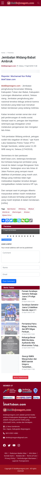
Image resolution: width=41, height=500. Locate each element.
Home (3, 53)
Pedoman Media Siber (18, 453)
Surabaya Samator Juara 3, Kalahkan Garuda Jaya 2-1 (30, 307)
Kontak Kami (9, 456)
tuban (27, 212)
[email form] (20, 274)
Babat (31, 209)
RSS (6, 453)
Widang (22, 209)
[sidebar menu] (2, 3)
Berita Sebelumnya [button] (20, 377)
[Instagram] (18, 445)
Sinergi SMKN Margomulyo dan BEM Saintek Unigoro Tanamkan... (29, 361)
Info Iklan (32, 453)
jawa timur (7, 215)
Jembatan (12, 209)
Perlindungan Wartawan (26, 458)
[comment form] (20, 257)
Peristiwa (11, 53)
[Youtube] (14, 445)
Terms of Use (32, 456)
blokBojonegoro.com (8, 66)
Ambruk (6, 212)
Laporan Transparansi (20, 461)
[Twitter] (9, 445)
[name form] (20, 267)
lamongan (17, 212)
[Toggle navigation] (38, 3)
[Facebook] (4, 445)
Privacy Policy (10, 458)
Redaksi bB (20, 456)
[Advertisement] (20, 28)
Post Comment (9, 281)
